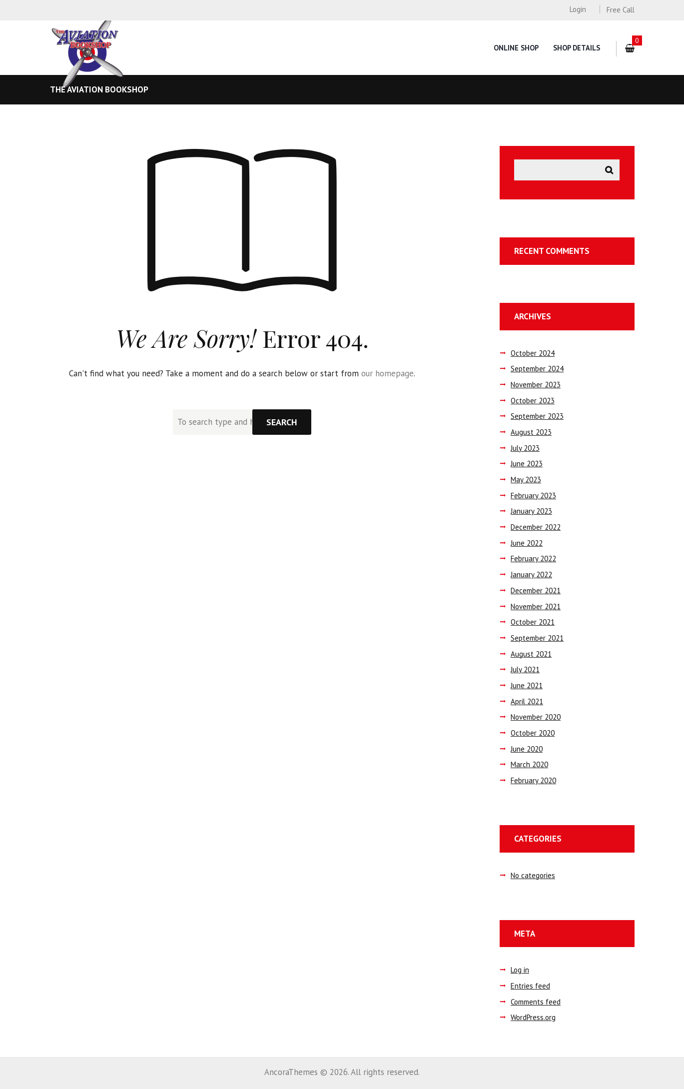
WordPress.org (533, 1017)
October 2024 (533, 353)
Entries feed (530, 986)
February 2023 (533, 495)
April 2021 (527, 701)
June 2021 (527, 685)
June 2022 (527, 543)
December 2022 (536, 527)
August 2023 (531, 432)
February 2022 (533, 558)
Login (578, 9)
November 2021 (536, 606)
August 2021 (531, 654)
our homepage (387, 373)
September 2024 (537, 368)
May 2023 (526, 479)
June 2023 (527, 463)
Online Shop (516, 47)
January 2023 (531, 511)
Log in (520, 970)
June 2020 (527, 749)
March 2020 (529, 764)
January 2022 (531, 574)
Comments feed (536, 1002)
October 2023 (533, 400)
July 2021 (525, 669)
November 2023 (536, 384)
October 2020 (533, 733)
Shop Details (576, 47)
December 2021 (536, 590)
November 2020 (536, 717)
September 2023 (537, 416)
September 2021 (537, 638)
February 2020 (533, 780)
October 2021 (533, 622)
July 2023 (525, 448)
